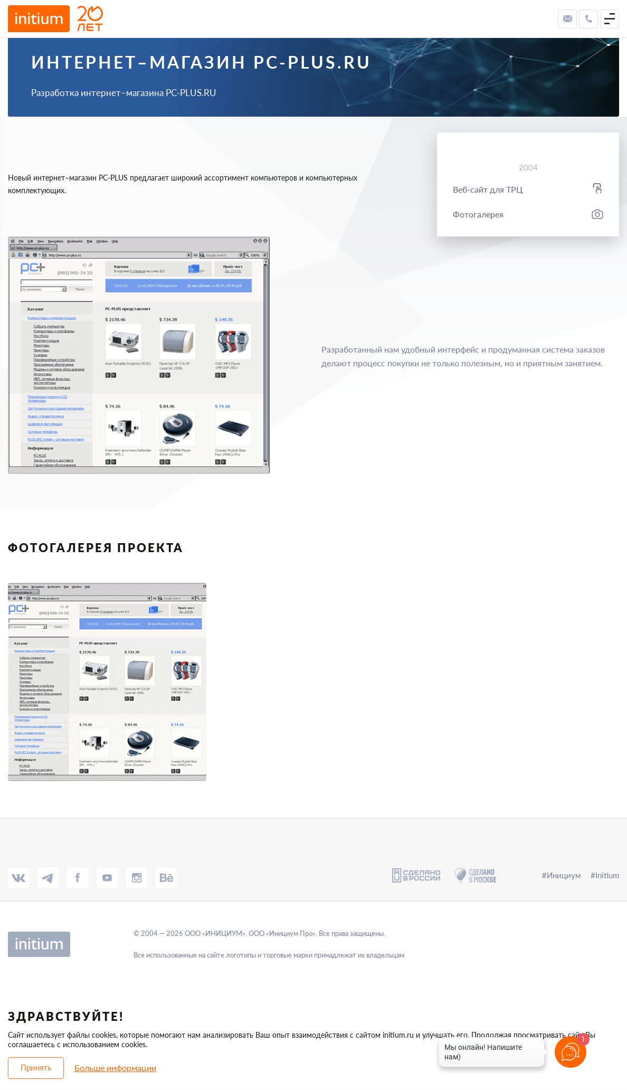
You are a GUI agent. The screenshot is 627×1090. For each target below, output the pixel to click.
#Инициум (561, 875)
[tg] (48, 877)
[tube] (107, 877)
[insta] (136, 877)
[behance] (166, 877)
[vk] (18, 877)
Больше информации (115, 1068)
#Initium (605, 875)
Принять (36, 1067)
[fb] (77, 877)
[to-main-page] (55, 18)
